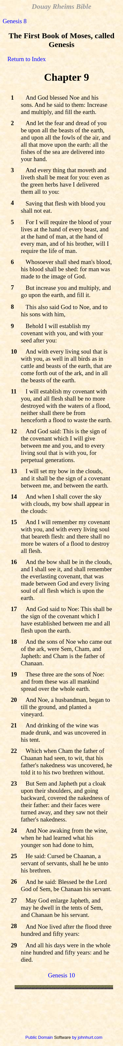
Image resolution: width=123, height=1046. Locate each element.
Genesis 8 (15, 21)
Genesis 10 (61, 975)
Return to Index (26, 59)
